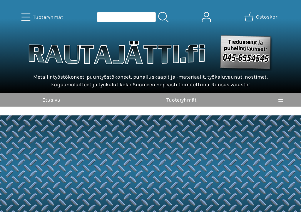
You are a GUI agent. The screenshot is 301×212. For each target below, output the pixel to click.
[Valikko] (280, 100)
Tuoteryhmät (181, 100)
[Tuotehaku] (126, 17)
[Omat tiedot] (206, 17)
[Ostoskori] (262, 17)
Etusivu (51, 100)
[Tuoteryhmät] (43, 17)
